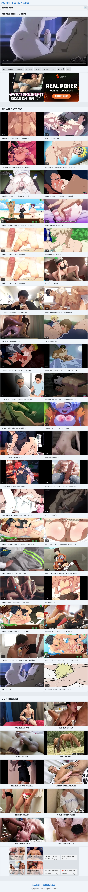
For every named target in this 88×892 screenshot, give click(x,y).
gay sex (20, 69)
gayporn (11, 69)
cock (53, 69)
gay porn (29, 69)
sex (68, 69)
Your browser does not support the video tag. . (44, 41)
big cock (46, 69)
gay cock (61, 69)
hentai (37, 69)
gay (4, 69)
